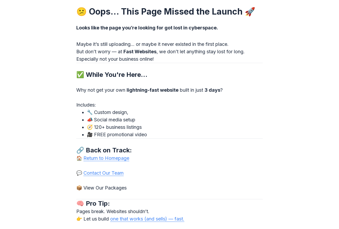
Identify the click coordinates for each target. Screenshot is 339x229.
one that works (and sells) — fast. (147, 219)
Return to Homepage (106, 158)
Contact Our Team (103, 173)
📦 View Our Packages (101, 188)
